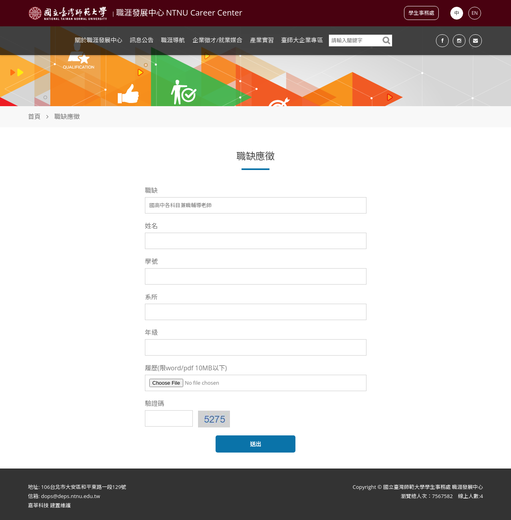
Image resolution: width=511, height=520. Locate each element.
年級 (151, 332)
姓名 (151, 225)
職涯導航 (173, 40)
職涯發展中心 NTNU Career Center (179, 12)
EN (474, 13)
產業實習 (262, 40)
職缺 (151, 190)
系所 (151, 297)
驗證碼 (154, 403)
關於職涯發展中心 (99, 40)
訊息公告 (142, 40)
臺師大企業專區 (302, 40)
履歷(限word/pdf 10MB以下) (186, 368)
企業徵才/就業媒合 (217, 40)
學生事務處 (421, 12)
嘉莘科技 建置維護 (49, 505)
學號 (151, 261)
